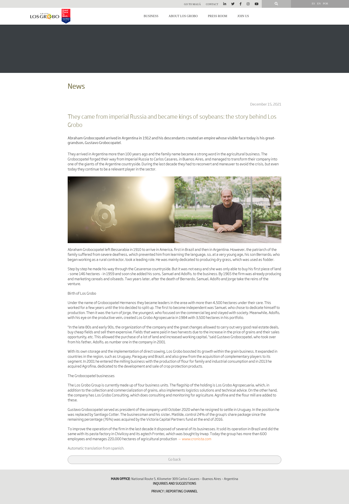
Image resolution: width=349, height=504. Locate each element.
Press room (217, 16)
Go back (174, 460)
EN (319, 3)
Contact (212, 4)
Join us (243, 16)
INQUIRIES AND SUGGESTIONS (174, 483)
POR (325, 3)
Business (151, 16)
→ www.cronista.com (194, 439)
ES (313, 3)
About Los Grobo (183, 16)
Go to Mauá (192, 4)
